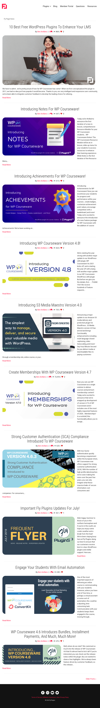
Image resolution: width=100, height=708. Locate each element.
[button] (50, 6)
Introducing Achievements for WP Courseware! (50, 176)
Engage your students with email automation (50, 567)
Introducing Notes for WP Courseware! (50, 109)
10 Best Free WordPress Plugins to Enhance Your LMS (50, 27)
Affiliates (45, 697)
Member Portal (66, 6)
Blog (55, 6)
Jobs (57, 697)
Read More (6, 98)
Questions (80, 6)
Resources (92, 6)
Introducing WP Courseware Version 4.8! (50, 243)
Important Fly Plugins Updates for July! (50, 508)
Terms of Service (36, 697)
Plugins (46, 6)
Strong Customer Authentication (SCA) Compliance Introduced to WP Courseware (50, 438)
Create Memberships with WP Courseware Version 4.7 (50, 372)
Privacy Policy (64, 697)
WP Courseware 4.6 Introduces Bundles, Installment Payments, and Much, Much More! (50, 634)
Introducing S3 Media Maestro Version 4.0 (50, 305)
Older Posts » (91, 679)
